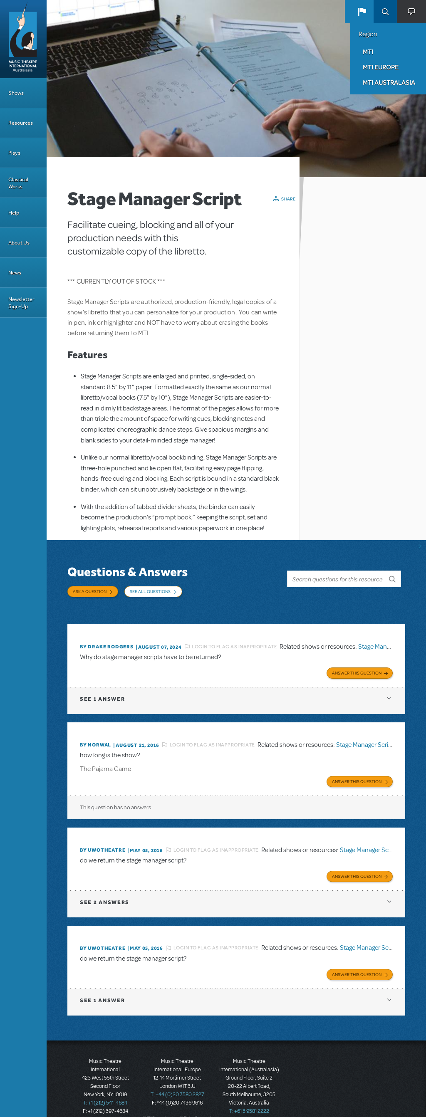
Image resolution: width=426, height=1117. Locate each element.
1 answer (102, 689)
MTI (368, 51)
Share (288, 199)
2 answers (104, 889)
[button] (362, 11)
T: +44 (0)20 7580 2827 (177, 1079)
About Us (19, 242)
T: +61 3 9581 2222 (249, 1096)
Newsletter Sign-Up (21, 303)
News (14, 272)
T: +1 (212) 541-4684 (105, 1088)
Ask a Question (89, 591)
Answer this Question (356, 663)
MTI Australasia (389, 82)
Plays (14, 152)
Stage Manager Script (387, 638)
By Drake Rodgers (107, 638)
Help (13, 212)
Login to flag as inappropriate (234, 638)
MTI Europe (381, 67)
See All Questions (150, 591)
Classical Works (18, 183)
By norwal (95, 735)
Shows (16, 92)
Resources (20, 122)
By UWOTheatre (102, 838)
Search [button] (385, 11)
